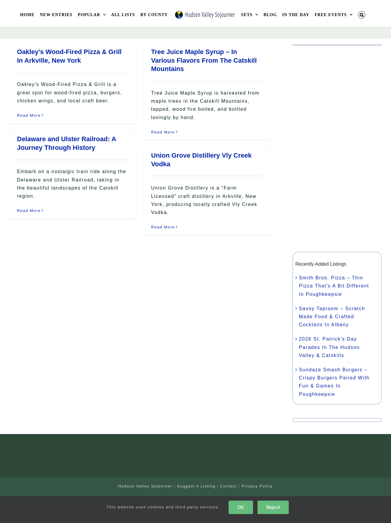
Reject (273, 507)
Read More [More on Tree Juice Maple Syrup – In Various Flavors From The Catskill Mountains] (163, 132)
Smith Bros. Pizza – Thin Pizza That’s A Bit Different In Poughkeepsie (334, 285)
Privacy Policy (257, 486)
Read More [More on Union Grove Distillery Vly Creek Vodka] (163, 227)
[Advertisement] (337, 148)
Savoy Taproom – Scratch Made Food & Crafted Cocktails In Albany (332, 316)
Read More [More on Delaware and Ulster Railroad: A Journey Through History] (29, 210)
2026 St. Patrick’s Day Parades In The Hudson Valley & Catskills (329, 347)
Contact (228, 486)
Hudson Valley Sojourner (145, 486)
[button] (362, 15)
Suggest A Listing (196, 486)
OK (240, 507)
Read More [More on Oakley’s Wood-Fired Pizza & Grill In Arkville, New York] (29, 115)
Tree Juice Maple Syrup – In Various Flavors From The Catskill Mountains (204, 60)
